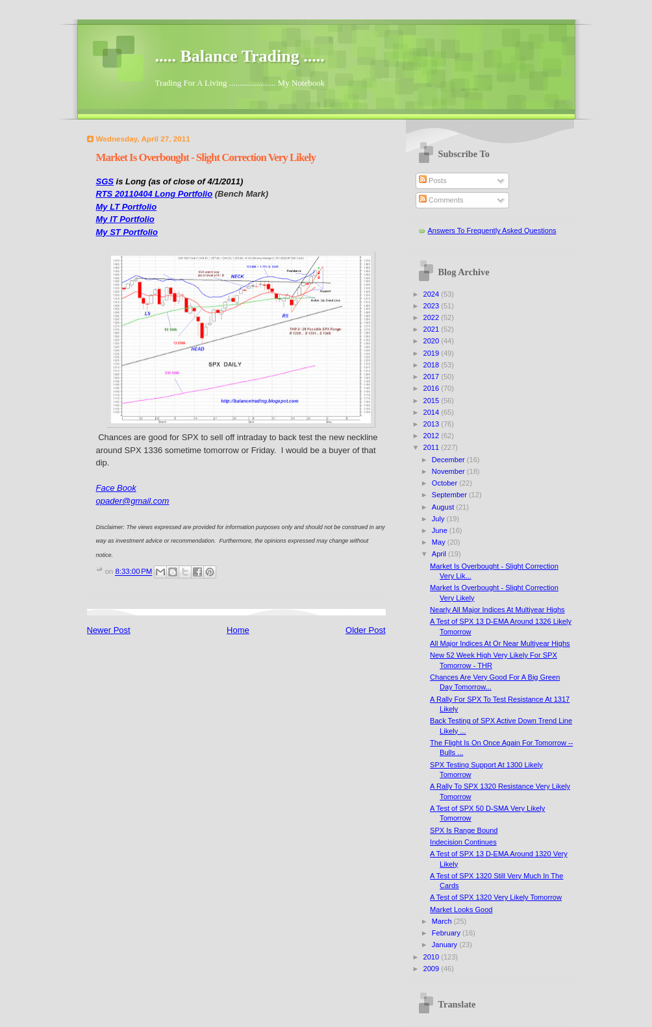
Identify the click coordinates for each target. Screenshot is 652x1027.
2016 (432, 388)
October (445, 483)
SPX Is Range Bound (463, 830)
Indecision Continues (463, 842)
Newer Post (109, 630)
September (450, 495)
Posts (433, 180)
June (440, 530)
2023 (432, 306)
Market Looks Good (461, 909)
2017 (432, 376)
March (443, 921)
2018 (432, 365)
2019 (432, 353)
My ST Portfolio (127, 232)
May (439, 542)
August (444, 507)
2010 (432, 957)
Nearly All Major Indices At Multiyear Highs (497, 609)
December (449, 460)
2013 (432, 424)
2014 (432, 412)
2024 (432, 294)
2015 (432, 400)
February (447, 933)
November (449, 471)
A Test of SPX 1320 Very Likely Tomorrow (496, 897)
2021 (432, 329)
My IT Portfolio (125, 219)
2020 (432, 341)
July (439, 519)
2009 (432, 968)
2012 (432, 435)
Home (238, 630)
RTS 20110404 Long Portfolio (154, 194)
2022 (432, 317)
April (440, 554)
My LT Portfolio (126, 207)
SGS (105, 181)
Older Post (365, 630)
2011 (432, 447)
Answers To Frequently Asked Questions (492, 230)
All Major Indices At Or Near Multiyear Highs (500, 643)
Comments (441, 200)
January (445, 944)
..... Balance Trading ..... (240, 56)
